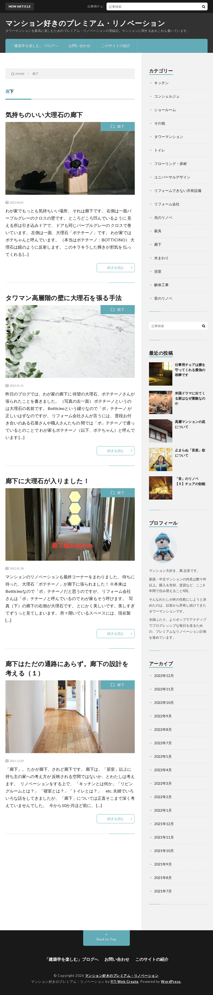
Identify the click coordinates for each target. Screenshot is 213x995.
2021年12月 (164, 823)
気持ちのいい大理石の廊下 (44, 114)
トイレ (159, 150)
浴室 (157, 271)
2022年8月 (163, 729)
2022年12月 (164, 675)
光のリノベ (163, 217)
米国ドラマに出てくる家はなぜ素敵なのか (190, 398)
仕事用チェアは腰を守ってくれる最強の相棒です (125, 6)
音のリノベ (163, 298)
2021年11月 (164, 837)
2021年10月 (164, 850)
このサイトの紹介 (115, 46)
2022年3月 (163, 783)
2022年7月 (163, 743)
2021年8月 (163, 877)
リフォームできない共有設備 (177, 190)
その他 (159, 123)
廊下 (120, 126)
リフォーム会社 (167, 204)
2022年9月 (163, 716)
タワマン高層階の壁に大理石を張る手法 (63, 297)
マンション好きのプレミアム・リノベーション (85, 23)
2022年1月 (163, 810)
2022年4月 (163, 770)
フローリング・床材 (170, 163)
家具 (157, 231)
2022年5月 (163, 756)
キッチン (161, 83)
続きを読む (115, 267)
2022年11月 (164, 689)
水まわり (161, 258)
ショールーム (165, 109)
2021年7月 (163, 891)
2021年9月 (163, 864)
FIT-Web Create (125, 981)
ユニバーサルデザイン (172, 177)
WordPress (171, 981)
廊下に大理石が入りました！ (47, 481)
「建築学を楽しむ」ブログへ (34, 46)
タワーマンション (168, 136)
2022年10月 (164, 702)
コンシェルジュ (167, 96)
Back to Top (106, 939)
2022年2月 (163, 797)
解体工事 (161, 285)
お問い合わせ (79, 46)
